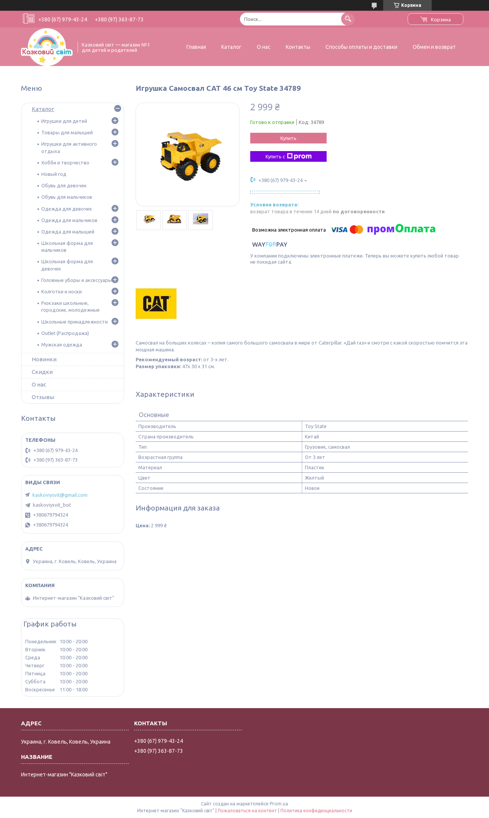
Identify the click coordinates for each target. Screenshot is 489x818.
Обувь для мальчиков (66, 197)
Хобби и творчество (65, 162)
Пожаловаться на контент (247, 810)
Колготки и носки (61, 291)
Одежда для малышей (67, 231)
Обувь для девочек (64, 185)
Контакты (298, 47)
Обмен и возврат (434, 47)
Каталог (231, 47)
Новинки (44, 359)
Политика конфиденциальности (316, 810)
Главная (196, 47)
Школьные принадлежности (74, 321)
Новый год (53, 174)
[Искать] (348, 19)
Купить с (289, 156)
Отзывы (43, 397)
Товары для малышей (67, 132)
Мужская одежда (61, 344)
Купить (288, 138)
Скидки (42, 372)
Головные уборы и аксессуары (76, 280)
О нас (263, 47)
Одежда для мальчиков (69, 220)
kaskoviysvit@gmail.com (59, 495)
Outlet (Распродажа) (65, 333)
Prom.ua (279, 803)
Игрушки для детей (64, 121)
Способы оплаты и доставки (361, 47)
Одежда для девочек (66, 208)
